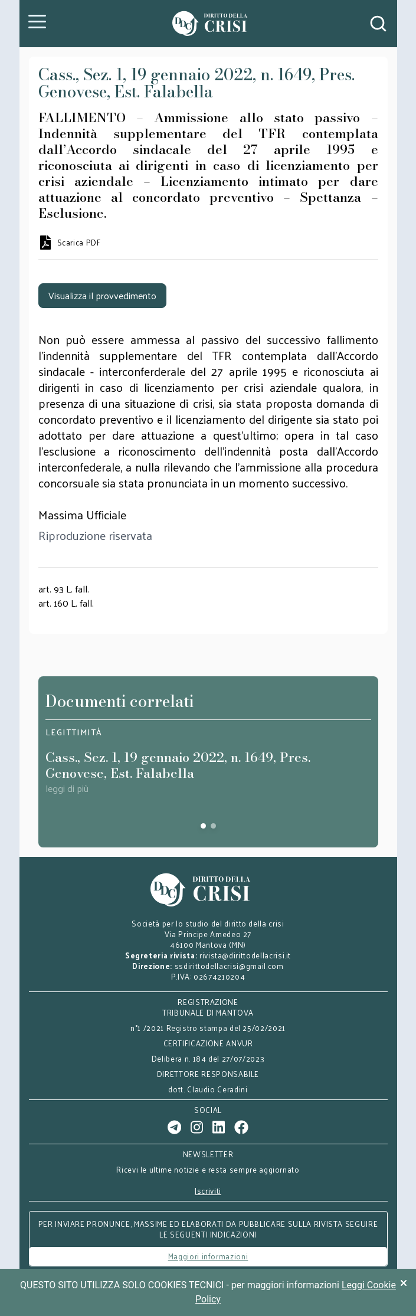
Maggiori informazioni (208, 1256)
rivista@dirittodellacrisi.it (245, 955)
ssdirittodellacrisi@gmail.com (229, 966)
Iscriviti (208, 1191)
